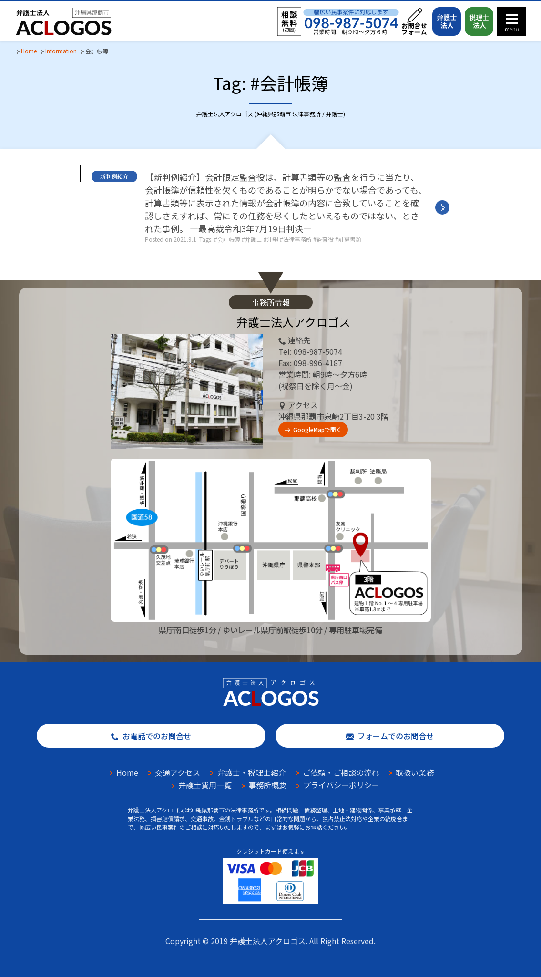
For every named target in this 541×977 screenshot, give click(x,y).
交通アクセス (177, 772)
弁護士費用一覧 (205, 785)
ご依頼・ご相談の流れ (341, 772)
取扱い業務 (415, 772)
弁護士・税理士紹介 (251, 772)
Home (127, 772)
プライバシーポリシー (341, 785)
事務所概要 (267, 785)
